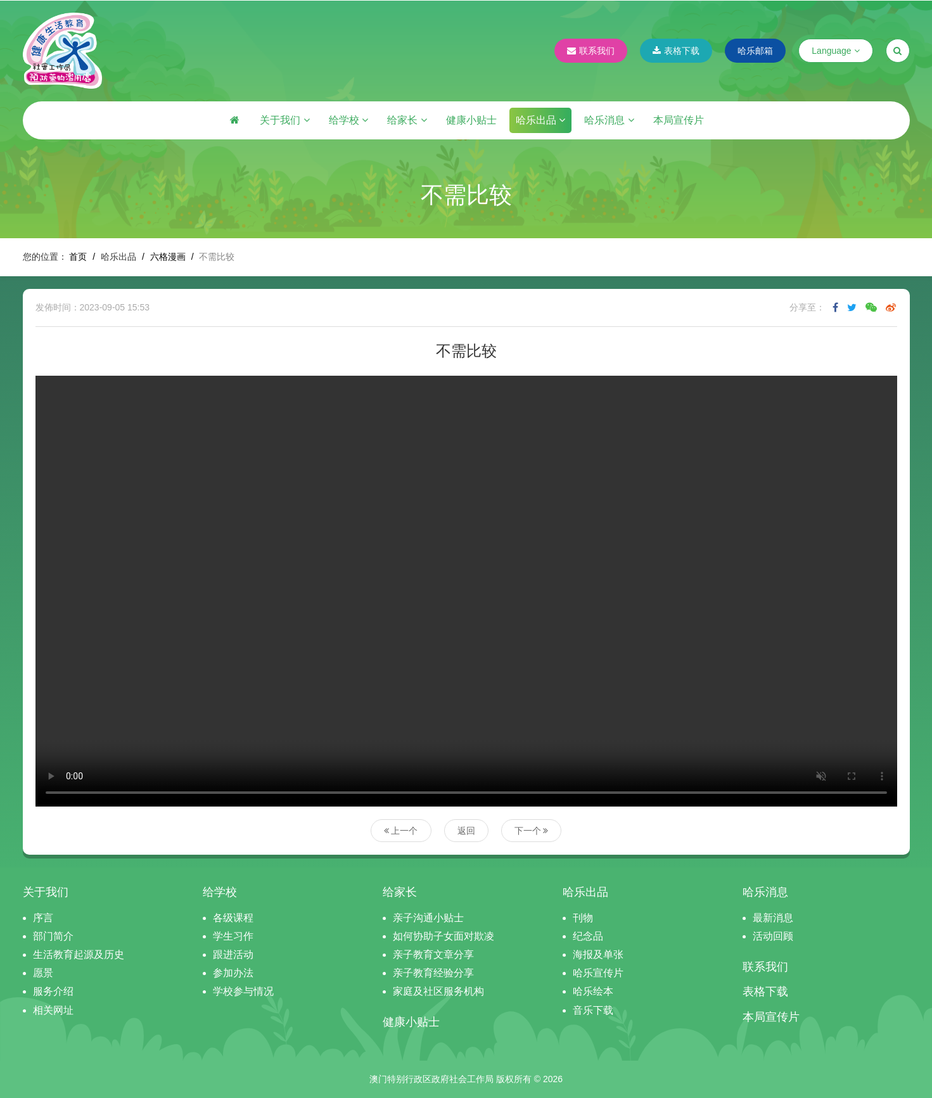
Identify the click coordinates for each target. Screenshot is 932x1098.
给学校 (348, 120)
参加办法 (233, 972)
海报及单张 (598, 954)
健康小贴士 (471, 120)
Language (835, 51)
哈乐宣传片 (598, 972)
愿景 (43, 972)
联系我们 (591, 51)
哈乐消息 (609, 120)
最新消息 (773, 917)
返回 (466, 831)
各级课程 (233, 917)
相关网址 (53, 1010)
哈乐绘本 (593, 991)
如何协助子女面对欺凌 (443, 936)
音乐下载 (593, 1010)
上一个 (401, 831)
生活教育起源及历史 (78, 954)
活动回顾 (773, 936)
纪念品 (588, 936)
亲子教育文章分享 (433, 954)
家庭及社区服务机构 (438, 991)
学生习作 (233, 936)
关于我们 (284, 120)
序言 (43, 917)
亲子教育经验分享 (433, 972)
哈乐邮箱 (755, 51)
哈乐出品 (540, 120)
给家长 (406, 120)
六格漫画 (168, 257)
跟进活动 (233, 954)
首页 (78, 257)
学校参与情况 (243, 991)
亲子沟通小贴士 (428, 917)
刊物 (583, 917)
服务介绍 (53, 991)
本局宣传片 (678, 120)
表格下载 (676, 51)
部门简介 (53, 936)
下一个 (531, 831)
